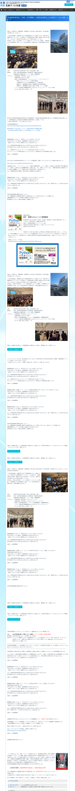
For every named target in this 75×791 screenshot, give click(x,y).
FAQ (49, 774)
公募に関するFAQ (14, 785)
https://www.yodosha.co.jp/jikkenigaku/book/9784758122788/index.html (25, 241)
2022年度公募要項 (14, 780)
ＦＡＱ (71, 9)
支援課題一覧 (53, 9)
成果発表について (63, 9)
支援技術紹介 (31, 9)
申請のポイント (13, 786)
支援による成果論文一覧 (15, 349)
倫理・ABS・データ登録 (42, 9)
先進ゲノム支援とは (9, 9)
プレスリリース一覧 (14, 451)
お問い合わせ (69, 4)
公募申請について (20, 9)
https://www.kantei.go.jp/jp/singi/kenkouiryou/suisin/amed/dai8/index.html (24, 125)
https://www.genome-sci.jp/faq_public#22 (16, 730)
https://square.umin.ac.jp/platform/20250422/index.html (20, 163)
